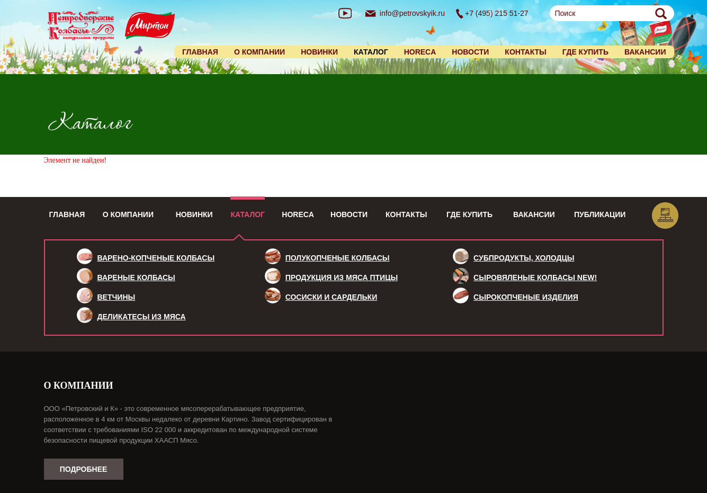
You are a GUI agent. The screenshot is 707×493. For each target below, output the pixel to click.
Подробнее (84, 469)
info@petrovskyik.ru (412, 13)
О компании (259, 52)
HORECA (420, 52)
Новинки (319, 52)
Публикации (599, 214)
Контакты (525, 52)
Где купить (585, 52)
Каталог (247, 214)
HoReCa (298, 214)
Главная (200, 52)
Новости (470, 52)
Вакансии (645, 52)
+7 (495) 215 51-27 (496, 13)
